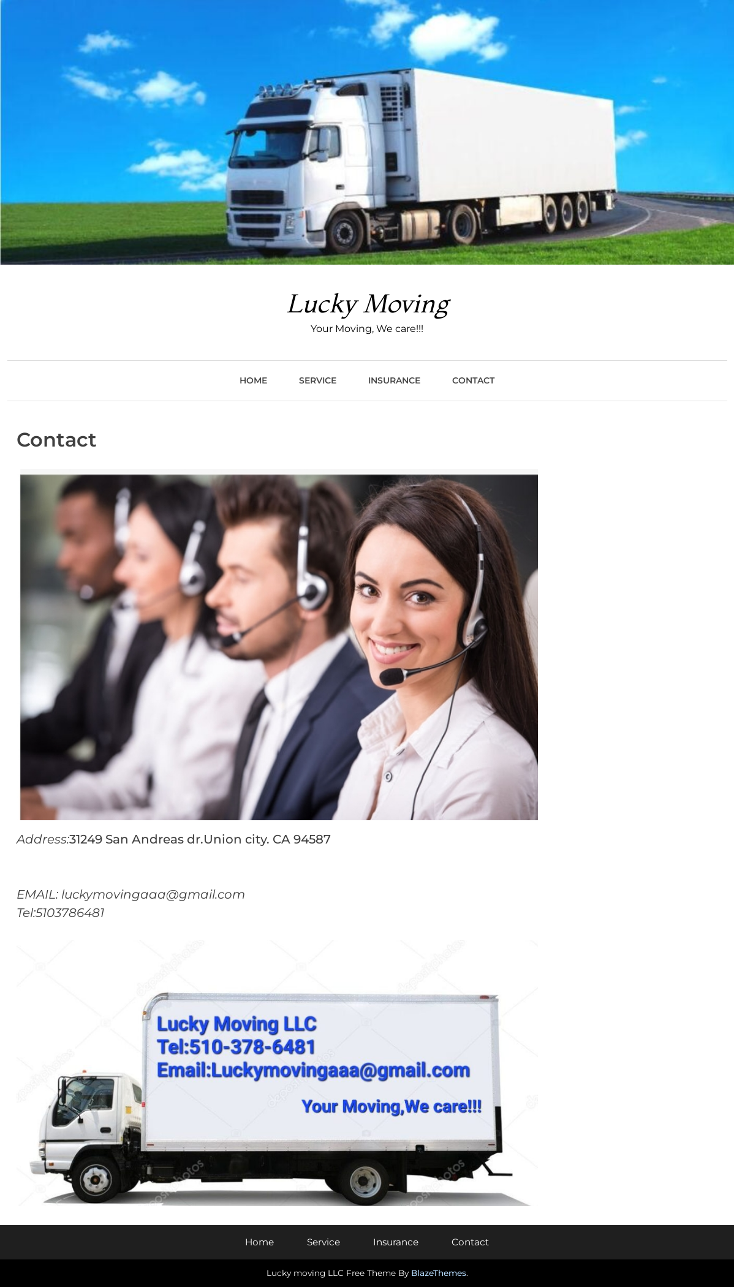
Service (317, 380)
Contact (473, 380)
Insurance (394, 380)
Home (253, 380)
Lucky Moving (367, 303)
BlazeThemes (438, 1273)
